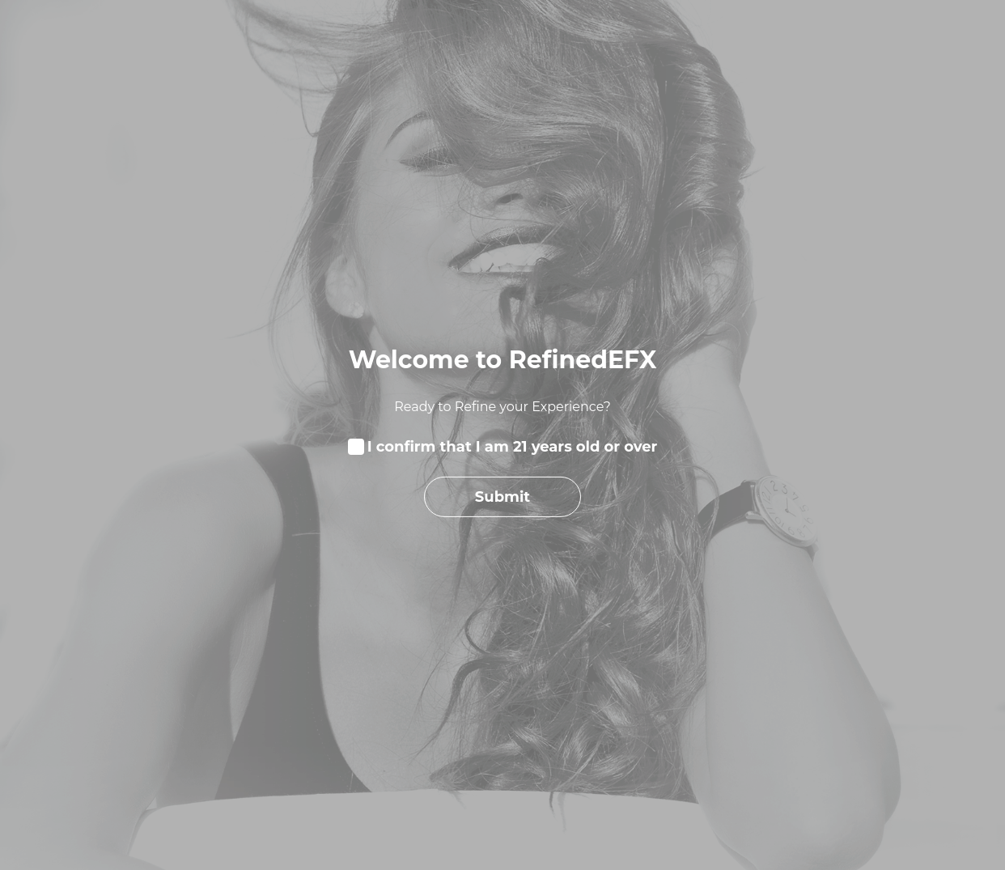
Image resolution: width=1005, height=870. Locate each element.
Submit (502, 496)
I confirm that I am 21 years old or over (512, 447)
